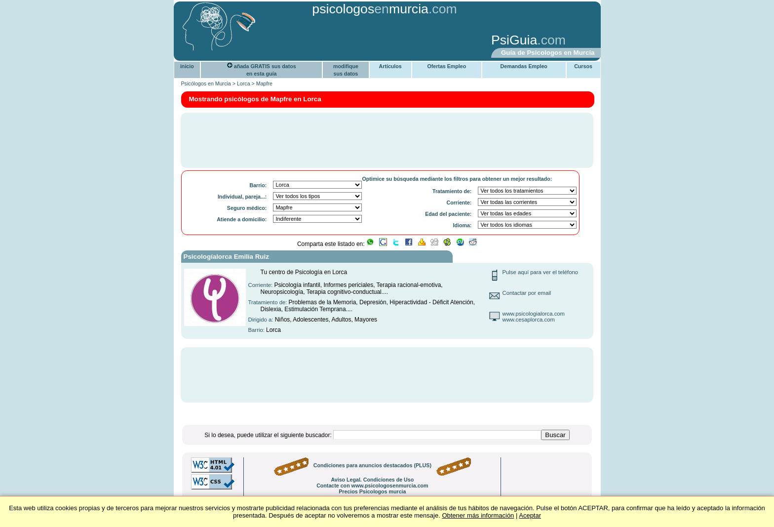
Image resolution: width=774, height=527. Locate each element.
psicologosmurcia (370, 8)
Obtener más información (478, 515)
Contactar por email (527, 293)
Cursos (583, 66)
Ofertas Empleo (446, 66)
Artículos (390, 66)
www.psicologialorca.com (534, 314)
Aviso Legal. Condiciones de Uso (372, 480)
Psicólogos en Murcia (206, 83)
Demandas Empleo (524, 66)
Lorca (243, 83)
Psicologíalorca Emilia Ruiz (226, 256)
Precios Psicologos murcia (372, 491)
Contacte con (372, 485)
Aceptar (530, 515)
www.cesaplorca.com (529, 320)
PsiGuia (514, 40)
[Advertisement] (330, 41)
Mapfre (264, 83)
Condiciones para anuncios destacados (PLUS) (372, 465)
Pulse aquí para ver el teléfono (541, 272)
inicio (187, 66)
